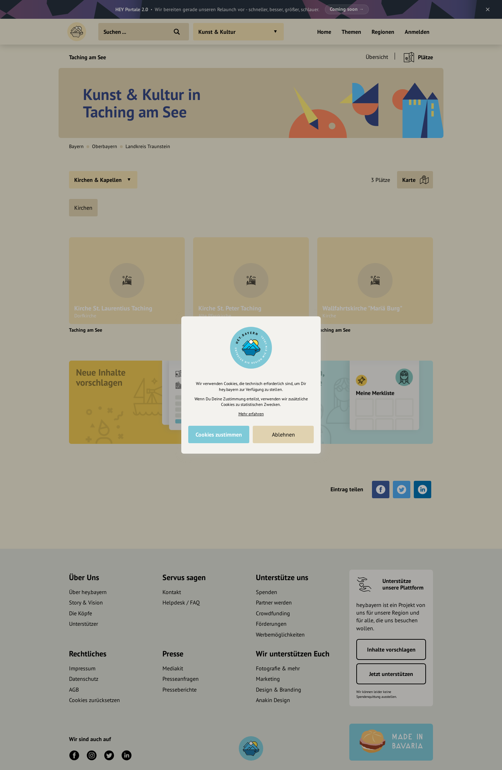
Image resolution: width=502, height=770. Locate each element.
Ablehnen (283, 434)
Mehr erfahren (251, 413)
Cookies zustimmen (219, 434)
